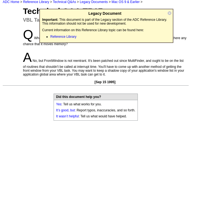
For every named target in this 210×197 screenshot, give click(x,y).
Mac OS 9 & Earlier (126, 2)
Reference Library (36, 2)
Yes (59, 104)
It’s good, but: (66, 110)
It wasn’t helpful (67, 116)
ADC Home (11, 2)
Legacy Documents (94, 2)
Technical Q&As (64, 2)
